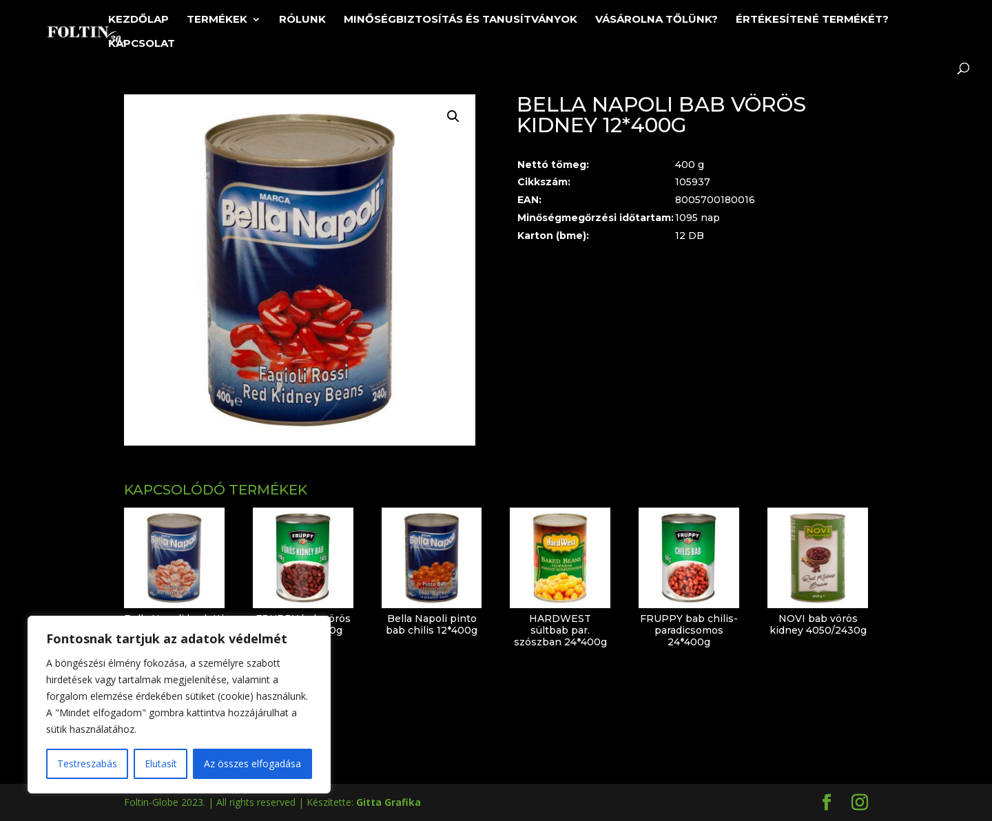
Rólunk (302, 19)
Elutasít (161, 763)
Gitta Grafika (388, 802)
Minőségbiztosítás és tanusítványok (460, 19)
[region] (179, 704)
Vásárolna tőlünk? (656, 19)
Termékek (217, 19)
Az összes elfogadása (252, 763)
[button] (453, 116)
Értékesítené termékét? (812, 19)
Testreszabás (87, 763)
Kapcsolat (141, 44)
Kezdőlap (138, 19)
